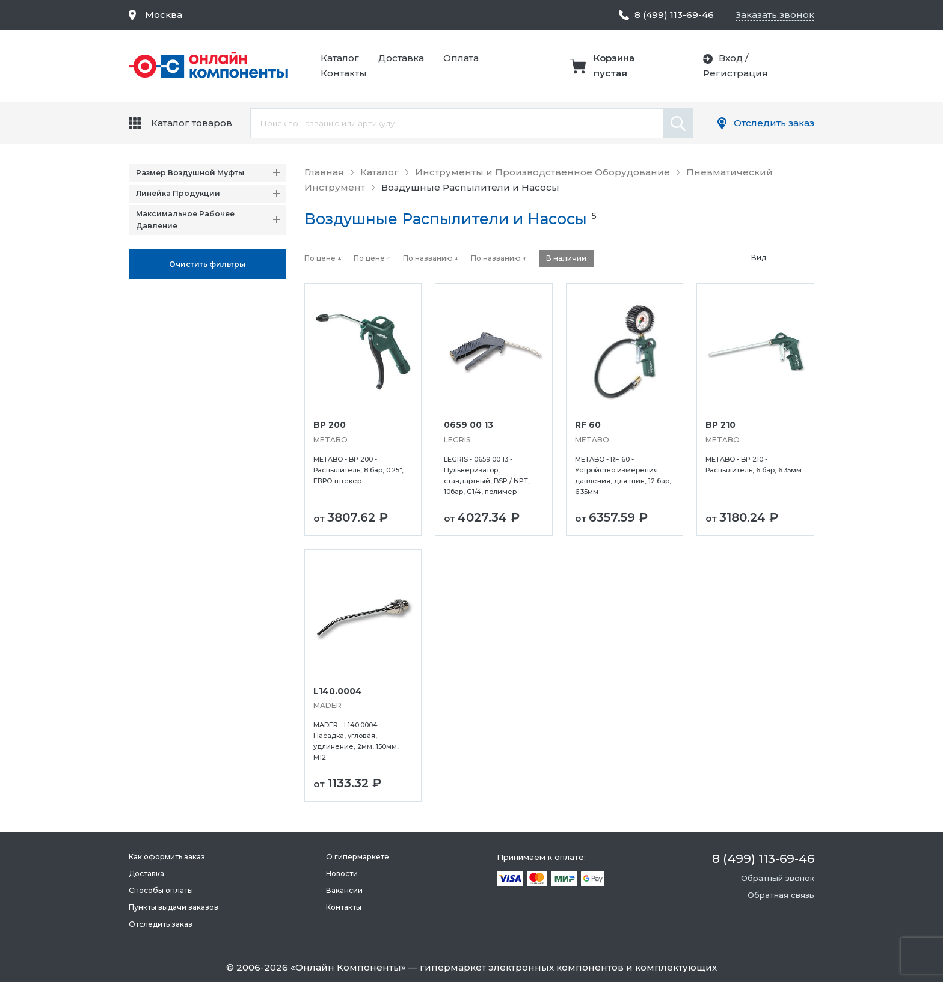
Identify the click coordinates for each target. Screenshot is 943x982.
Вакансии (344, 890)
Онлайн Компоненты (348, 967)
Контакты (344, 73)
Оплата (461, 58)
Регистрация (735, 73)
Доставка (401, 58)
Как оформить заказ (167, 856)
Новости (342, 873)
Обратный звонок (777, 878)
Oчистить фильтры (207, 264)
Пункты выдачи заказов (173, 907)
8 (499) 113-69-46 (674, 14)
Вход (731, 58)
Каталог (340, 58)
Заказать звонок (775, 14)
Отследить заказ (774, 123)
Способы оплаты (161, 890)
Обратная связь (781, 895)
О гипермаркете (357, 856)
